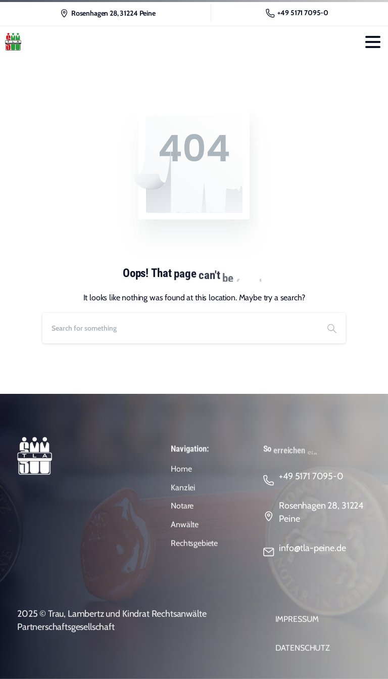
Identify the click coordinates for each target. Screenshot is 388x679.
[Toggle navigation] (373, 42)
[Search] (180, 328)
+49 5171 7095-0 (297, 13)
